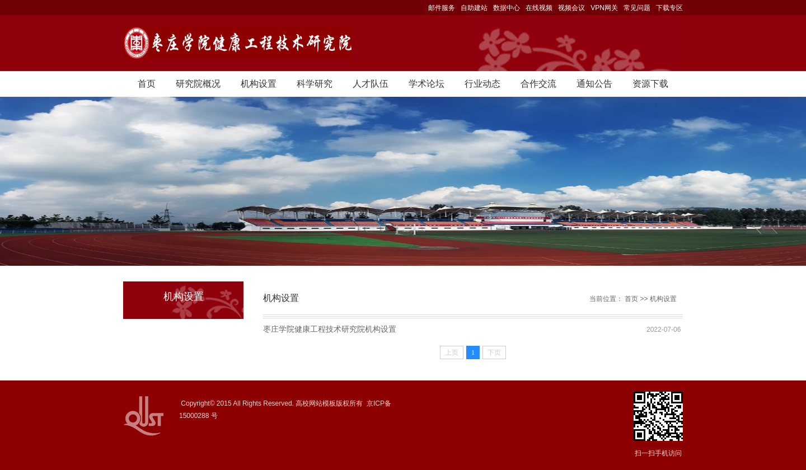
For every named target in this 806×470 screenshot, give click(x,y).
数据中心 (506, 8)
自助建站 (474, 8)
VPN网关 (604, 8)
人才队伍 (370, 83)
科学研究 (314, 83)
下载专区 (669, 8)
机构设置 (259, 83)
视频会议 (571, 8)
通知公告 (594, 83)
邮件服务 (441, 8)
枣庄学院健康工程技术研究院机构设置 (329, 329)
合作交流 (538, 83)
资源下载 (650, 83)
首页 (147, 83)
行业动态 (482, 83)
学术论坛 (426, 83)
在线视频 (539, 8)
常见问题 (637, 8)
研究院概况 (198, 83)
